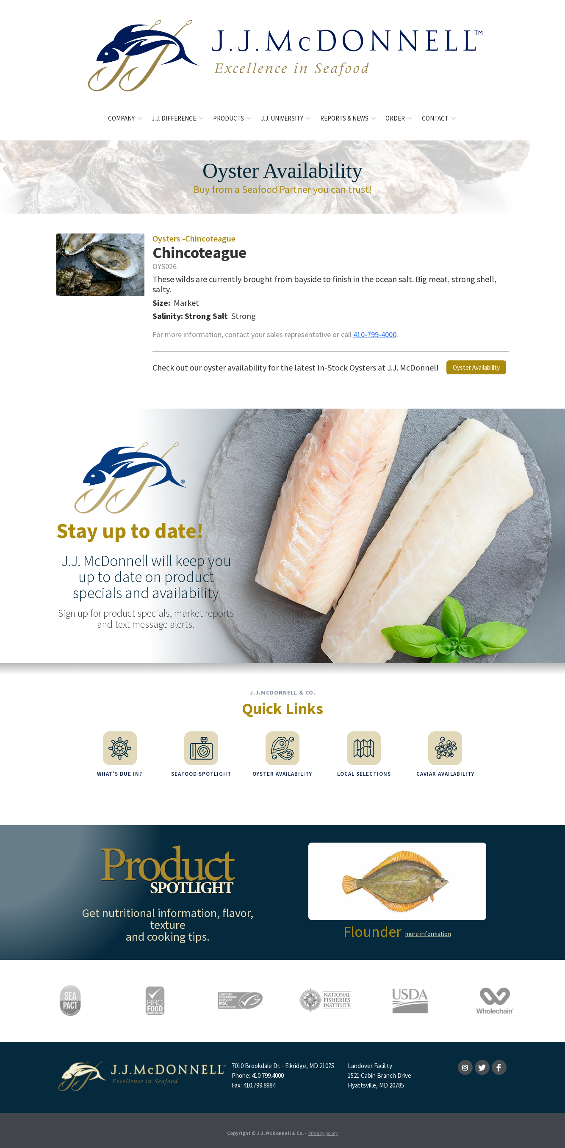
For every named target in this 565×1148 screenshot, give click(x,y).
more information (428, 930)
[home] (283, 62)
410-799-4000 (374, 334)
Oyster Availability (476, 367)
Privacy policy (323, 1129)
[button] (125, 118)
